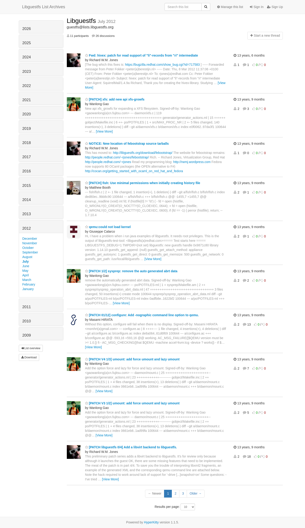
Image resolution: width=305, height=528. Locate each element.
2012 (26, 228)
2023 (26, 71)
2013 (26, 214)
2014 (26, 200)
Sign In (256, 7)
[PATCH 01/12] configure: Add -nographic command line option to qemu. (142, 315)
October (28, 248)
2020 (26, 114)
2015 (26, 185)
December (29, 238)
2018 (26, 143)
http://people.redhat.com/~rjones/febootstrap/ (117, 157)
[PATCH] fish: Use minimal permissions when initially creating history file (142, 183)
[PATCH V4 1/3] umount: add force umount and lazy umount (132, 359)
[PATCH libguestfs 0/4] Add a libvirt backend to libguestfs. (131, 447)
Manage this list (230, 7)
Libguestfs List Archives (43, 7)
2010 (26, 321)
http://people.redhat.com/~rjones (108, 162)
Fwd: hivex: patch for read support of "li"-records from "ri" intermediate (141, 55)
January (28, 289)
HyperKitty (151, 522)
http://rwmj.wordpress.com (192, 162)
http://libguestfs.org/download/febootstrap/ (143, 153)
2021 (26, 100)
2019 (26, 128)
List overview (30, 348)
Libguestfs (82, 20)
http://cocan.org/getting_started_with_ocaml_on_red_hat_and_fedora (134, 171)
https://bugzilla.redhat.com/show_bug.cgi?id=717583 (162, 64)
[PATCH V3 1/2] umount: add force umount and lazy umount (132, 403)
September (30, 252)
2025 (26, 43)
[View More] (104, 131)
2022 (26, 86)
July (25, 261)
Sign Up (275, 7)
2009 (26, 335)
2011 (26, 307)
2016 (26, 171)
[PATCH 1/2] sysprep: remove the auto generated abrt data (131, 271)
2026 (26, 29)
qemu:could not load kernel (108, 227)
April (25, 275)
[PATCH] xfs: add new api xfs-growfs (115, 99)
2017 (26, 157)
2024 (26, 57)
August (27, 257)
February (28, 284)
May (25, 270)
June (25, 266)
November (29, 243)
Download (29, 357)
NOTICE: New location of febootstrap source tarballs (127, 143)
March (26, 280)
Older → (196, 493)
